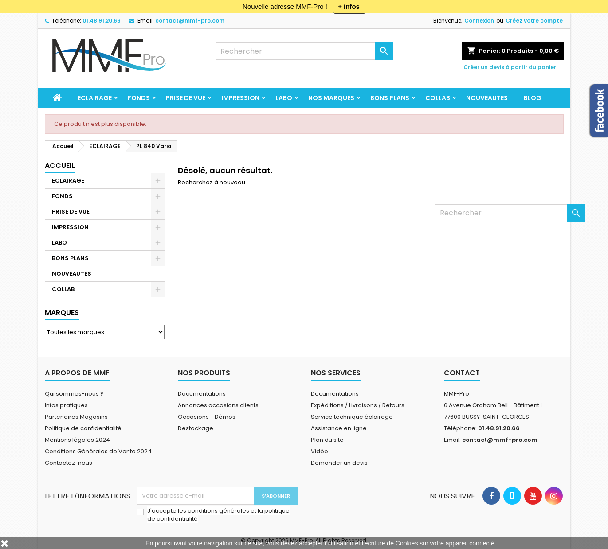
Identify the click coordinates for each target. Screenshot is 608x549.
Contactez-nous (68, 463)
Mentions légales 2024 (77, 440)
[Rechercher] (304, 51)
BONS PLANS (389, 97)
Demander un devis (339, 463)
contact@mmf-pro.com (189, 20)
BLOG (532, 97)
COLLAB (437, 97)
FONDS (139, 97)
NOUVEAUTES (487, 97)
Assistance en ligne (339, 428)
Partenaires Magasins (76, 417)
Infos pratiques (66, 405)
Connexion (479, 20)
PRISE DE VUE (185, 97)
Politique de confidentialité (83, 428)
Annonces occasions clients (218, 405)
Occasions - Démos (206, 417)
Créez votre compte (534, 20)
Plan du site (327, 440)
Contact (462, 373)
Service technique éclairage (352, 417)
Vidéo (319, 451)
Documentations (202, 393)
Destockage (195, 428)
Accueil (60, 165)
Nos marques (331, 97)
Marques (62, 313)
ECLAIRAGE (95, 97)
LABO (283, 97)
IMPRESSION (240, 97)
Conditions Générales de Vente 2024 (98, 451)
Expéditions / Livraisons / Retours (357, 405)
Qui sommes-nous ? (74, 393)
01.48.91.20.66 (101, 20)
